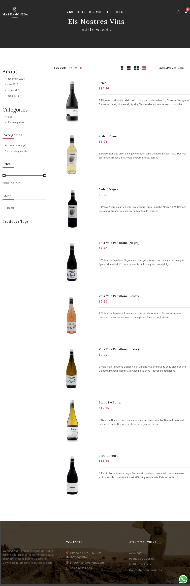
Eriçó (103, 83)
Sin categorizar (16, 122)
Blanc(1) (11, 207)
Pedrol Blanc (108, 136)
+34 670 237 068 (81, 568)
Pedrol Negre (108, 189)
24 (75, 68)
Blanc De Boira (110, 402)
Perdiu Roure (108, 456)
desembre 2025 (16, 78)
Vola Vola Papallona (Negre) (119, 243)
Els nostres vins (13, 145)
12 (70, 68)
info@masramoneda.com (87, 563)
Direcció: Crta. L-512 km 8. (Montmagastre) (85, 555)
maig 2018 (13, 95)
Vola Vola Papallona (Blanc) (119, 349)
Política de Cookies (141, 559)
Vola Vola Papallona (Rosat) (119, 296)
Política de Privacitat (142, 564)
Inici (84, 29)
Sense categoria (14, 151)
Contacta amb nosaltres (145, 570)
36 (81, 68)
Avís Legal (135, 553)
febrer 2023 (14, 90)
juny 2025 (13, 84)
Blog (10, 116)
